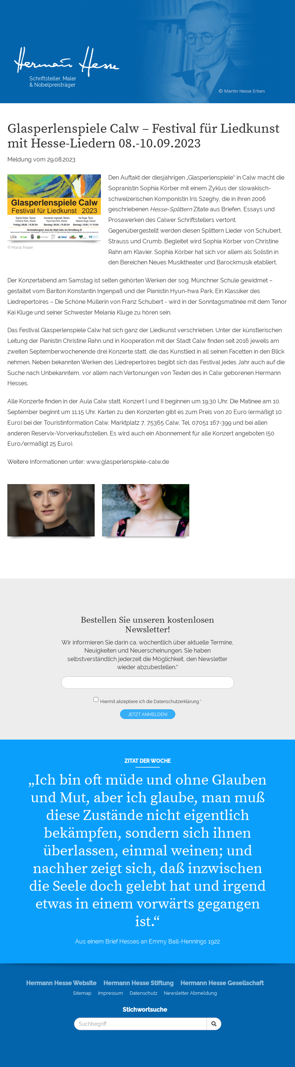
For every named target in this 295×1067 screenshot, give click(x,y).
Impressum (110, 993)
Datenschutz (143, 993)
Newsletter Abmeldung (190, 993)
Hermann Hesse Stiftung (138, 983)
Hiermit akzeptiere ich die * (147, 700)
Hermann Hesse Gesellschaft (222, 983)
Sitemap (82, 993)
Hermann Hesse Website (61, 983)
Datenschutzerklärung (176, 701)
